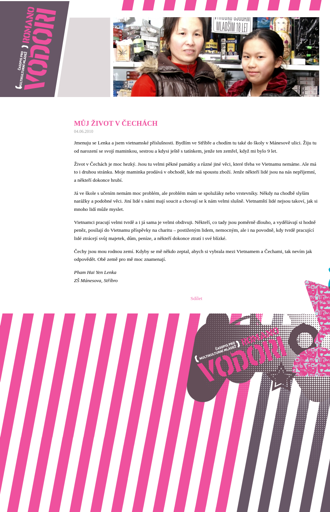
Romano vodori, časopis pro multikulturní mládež (50, 4)
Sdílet (196, 298)
